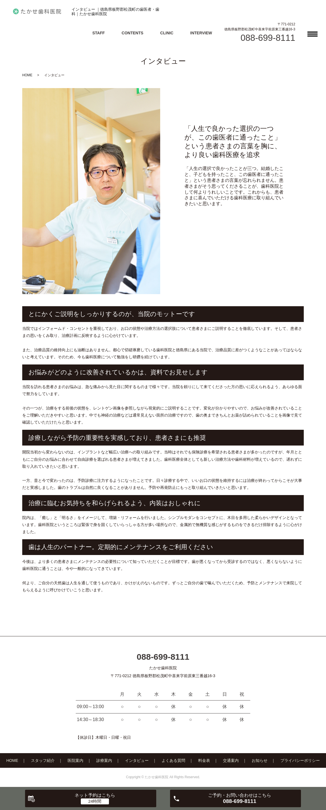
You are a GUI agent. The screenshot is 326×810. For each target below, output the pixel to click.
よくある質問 (173, 760)
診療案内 (104, 760)
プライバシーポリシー (300, 760)
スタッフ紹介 (43, 760)
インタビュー (137, 760)
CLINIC (166, 33)
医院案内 (75, 760)
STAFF (98, 33)
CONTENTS (132, 33)
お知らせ (259, 760)
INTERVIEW (201, 33)
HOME (27, 75)
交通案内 (231, 760)
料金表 (204, 760)
